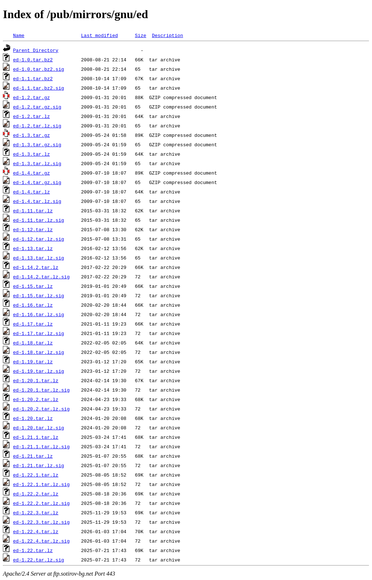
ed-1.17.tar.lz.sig (38, 333)
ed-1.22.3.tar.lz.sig (41, 522)
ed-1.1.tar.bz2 (33, 78)
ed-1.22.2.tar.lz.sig (41, 503)
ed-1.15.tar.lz (33, 286)
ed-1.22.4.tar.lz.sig (41, 541)
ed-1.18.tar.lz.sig (38, 352)
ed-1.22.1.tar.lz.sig (41, 484)
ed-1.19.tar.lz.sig (38, 371)
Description (167, 35)
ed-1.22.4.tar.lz (35, 531)
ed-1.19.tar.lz (33, 361)
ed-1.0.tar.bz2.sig (38, 69)
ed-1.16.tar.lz (33, 305)
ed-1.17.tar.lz (33, 323)
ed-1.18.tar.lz (33, 342)
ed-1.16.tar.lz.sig (38, 314)
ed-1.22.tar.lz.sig (38, 559)
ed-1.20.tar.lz (33, 418)
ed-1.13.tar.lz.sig (38, 257)
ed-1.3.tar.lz (31, 154)
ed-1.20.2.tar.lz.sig (41, 408)
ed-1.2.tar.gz (31, 97)
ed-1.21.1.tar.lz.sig (41, 446)
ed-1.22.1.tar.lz (35, 474)
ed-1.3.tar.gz (31, 135)
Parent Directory (35, 50)
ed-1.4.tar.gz (31, 172)
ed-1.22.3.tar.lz (35, 512)
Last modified (99, 35)
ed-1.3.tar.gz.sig (37, 144)
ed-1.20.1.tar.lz (35, 380)
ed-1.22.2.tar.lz (35, 493)
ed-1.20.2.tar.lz (35, 399)
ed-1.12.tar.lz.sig (38, 239)
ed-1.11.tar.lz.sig (38, 220)
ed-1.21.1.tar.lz (35, 437)
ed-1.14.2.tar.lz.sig (41, 276)
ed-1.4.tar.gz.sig (37, 182)
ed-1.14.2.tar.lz (35, 267)
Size (140, 35)
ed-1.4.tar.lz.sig (37, 201)
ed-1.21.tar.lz (33, 456)
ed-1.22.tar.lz (33, 550)
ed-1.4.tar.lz (31, 191)
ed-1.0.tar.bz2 (33, 59)
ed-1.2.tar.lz (31, 116)
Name (18, 35)
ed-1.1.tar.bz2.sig (38, 88)
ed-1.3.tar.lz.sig (37, 163)
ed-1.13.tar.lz (33, 248)
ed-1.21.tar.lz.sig (38, 465)
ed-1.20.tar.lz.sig (38, 427)
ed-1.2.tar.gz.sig (37, 106)
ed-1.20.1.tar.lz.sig (41, 390)
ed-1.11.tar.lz (33, 210)
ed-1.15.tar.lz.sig (38, 295)
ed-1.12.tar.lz (33, 229)
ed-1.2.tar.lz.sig (37, 125)
